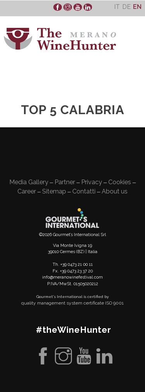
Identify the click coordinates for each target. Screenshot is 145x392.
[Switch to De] (126, 6)
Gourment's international (72, 218)
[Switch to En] (137, 6)
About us (115, 191)
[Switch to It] (117, 6)
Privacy (91, 182)
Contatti (84, 191)
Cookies (119, 182)
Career (26, 191)
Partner (65, 182)
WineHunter (60, 39)
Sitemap (54, 191)
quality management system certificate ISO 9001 (72, 303)
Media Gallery (28, 182)
